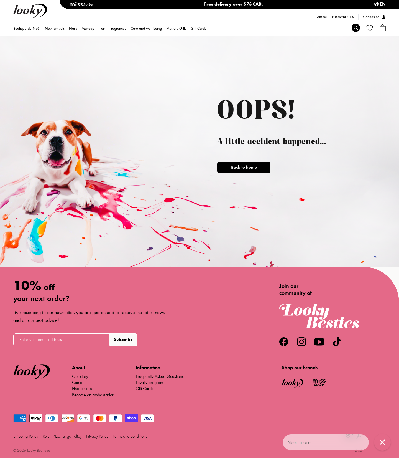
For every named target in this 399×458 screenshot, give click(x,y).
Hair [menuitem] (102, 29)
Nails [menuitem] (73, 29)
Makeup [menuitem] (87, 29)
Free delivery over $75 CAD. (233, 4)
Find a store (82, 389)
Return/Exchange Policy (62, 436)
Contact (78, 383)
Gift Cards (198, 29)
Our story (80, 377)
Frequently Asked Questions (160, 377)
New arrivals (55, 29)
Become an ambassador (93, 395)
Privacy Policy (97, 436)
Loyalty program (149, 383)
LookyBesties (343, 17)
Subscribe (123, 340)
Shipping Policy (25, 436)
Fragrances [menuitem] (117, 29)
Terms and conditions (130, 436)
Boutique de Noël (26, 29)
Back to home (244, 167)
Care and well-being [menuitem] (146, 29)
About (322, 17)
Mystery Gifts (176, 29)
